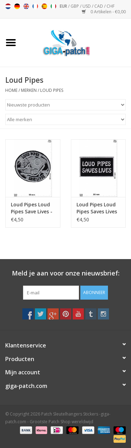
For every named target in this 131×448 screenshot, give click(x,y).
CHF (111, 6)
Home (11, 90)
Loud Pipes (51, 90)
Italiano (53, 6)
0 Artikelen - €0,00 (104, 12)
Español (44, 6)
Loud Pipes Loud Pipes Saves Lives (97, 208)
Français (35, 6)
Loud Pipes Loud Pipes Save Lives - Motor (31, 208)
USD (87, 6)
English (26, 6)
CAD (99, 6)
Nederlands (8, 6)
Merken (29, 90)
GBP (75, 6)
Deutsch (17, 6)
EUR (64, 6)
